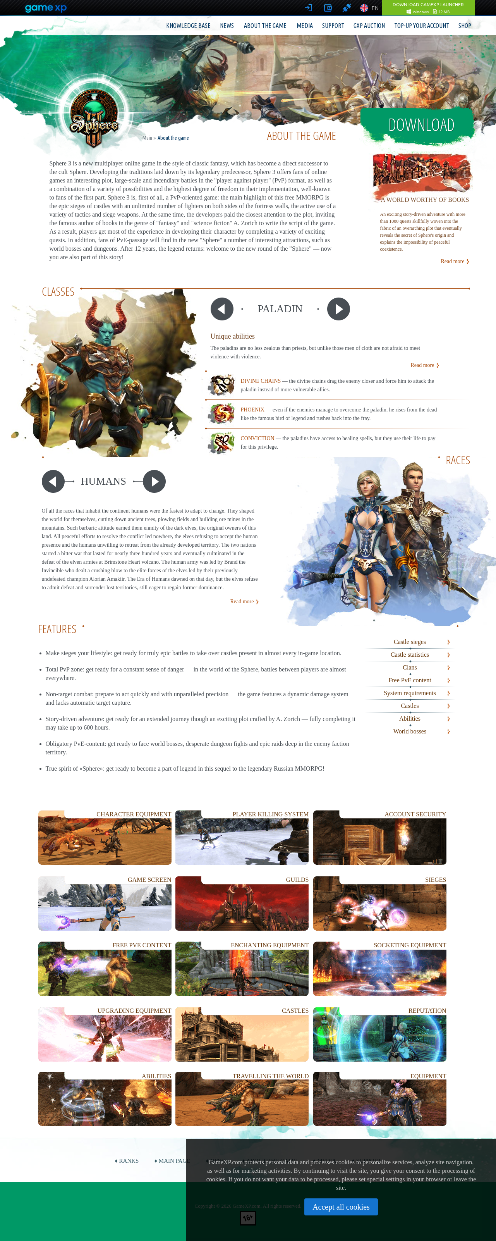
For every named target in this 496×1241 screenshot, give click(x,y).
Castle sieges (410, 642)
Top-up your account (421, 25)
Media (305, 25)
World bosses (409, 731)
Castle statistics (410, 654)
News (227, 25)
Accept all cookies (341, 1207)
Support (333, 25)
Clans (410, 667)
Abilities (409, 718)
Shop (464, 25)
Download (421, 124)
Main (147, 138)
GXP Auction (369, 25)
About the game (265, 25)
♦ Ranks (127, 1161)
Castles (410, 705)
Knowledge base (188, 25)
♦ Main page (172, 1161)
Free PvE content (409, 680)
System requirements (410, 693)
